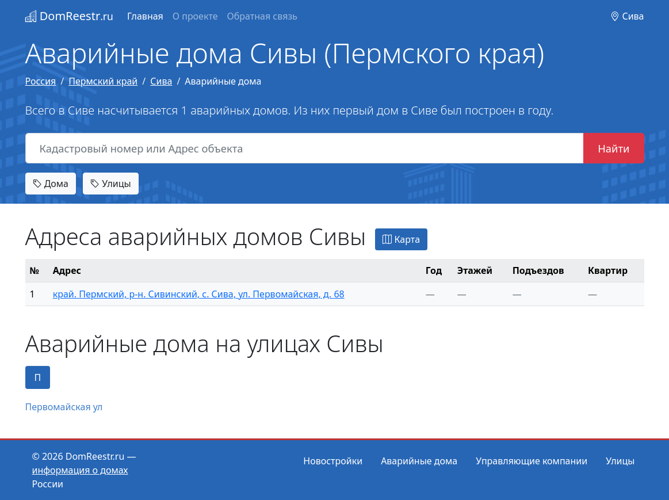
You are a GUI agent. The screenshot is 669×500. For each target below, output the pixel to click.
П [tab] (38, 377)
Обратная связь (262, 16)
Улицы (110, 183)
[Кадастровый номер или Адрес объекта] (304, 148)
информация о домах (80, 470)
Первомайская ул (64, 406)
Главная (145, 16)
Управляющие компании (531, 461)
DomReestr (69, 16)
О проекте (195, 16)
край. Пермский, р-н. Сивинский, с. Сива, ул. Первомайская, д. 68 (199, 294)
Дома (51, 183)
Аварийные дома (419, 461)
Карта (401, 239)
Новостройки (332, 461)
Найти (613, 148)
